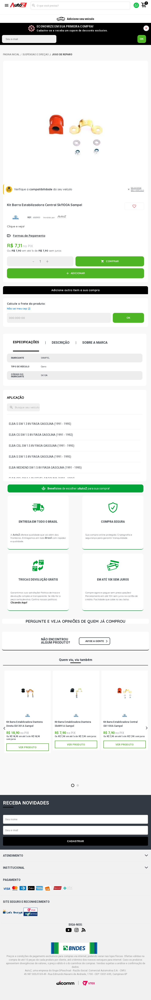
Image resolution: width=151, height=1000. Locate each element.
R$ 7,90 (16, 250)
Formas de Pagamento (29, 235)
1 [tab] (72, 785)
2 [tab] (77, 786)
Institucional (75, 868)
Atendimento (75, 856)
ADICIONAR (78, 273)
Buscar (34, 5)
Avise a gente (96, 641)
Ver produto (27, 747)
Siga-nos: (76, 924)
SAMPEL (16, 217)
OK (142, 38)
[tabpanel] (27, 712)
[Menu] (6, 6)
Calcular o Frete (59, 318)
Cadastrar (75, 841)
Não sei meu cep (17, 308)
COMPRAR (112, 261)
